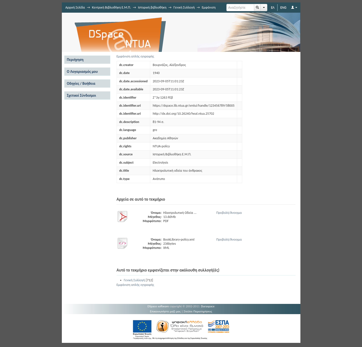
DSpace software (158, 306)
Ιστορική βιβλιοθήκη (152, 7)
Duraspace (208, 306)
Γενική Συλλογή (184, 7)
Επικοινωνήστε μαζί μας (165, 311)
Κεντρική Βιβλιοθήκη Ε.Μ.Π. (111, 7)
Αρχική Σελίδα (75, 7)
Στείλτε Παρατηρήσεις (198, 311)
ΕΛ (273, 7)
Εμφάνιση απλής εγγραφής (135, 56)
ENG (283, 7)
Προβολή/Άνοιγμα (229, 213)
